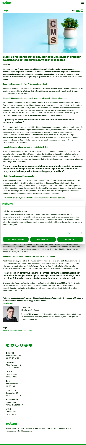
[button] (82, 3)
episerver (6, 330)
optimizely (28, 330)
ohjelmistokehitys (16, 330)
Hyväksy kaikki (70, 239)
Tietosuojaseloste (13, 431)
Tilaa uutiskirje (26, 431)
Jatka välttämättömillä (15, 239)
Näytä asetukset (73, 233)
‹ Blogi (5, 11)
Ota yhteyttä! (8, 303)
